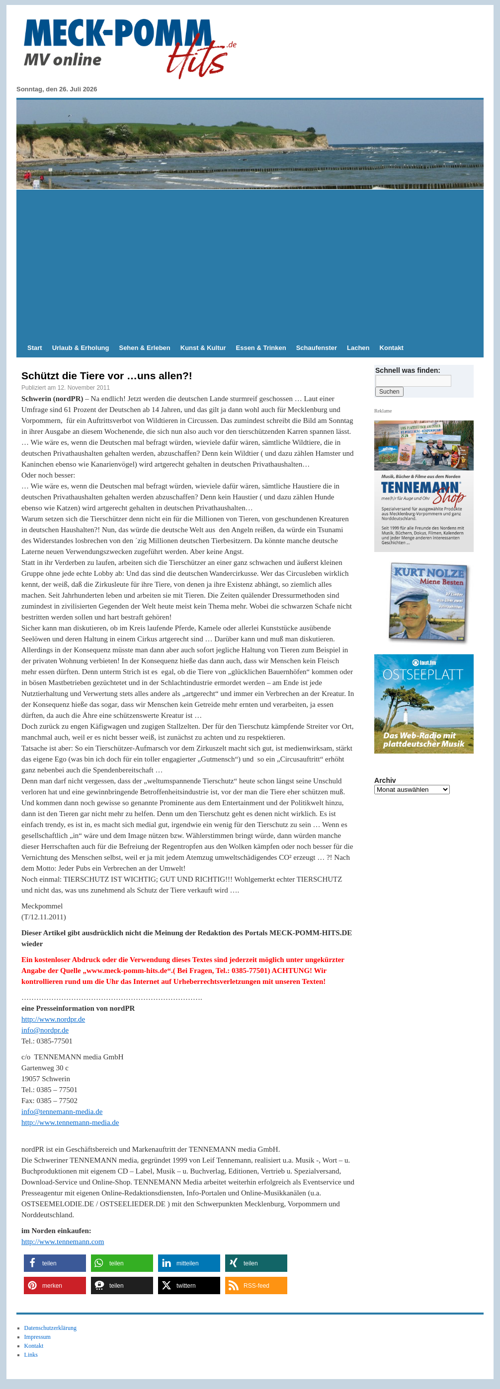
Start (34, 347)
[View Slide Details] (428, 603)
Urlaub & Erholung (80, 347)
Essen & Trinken (261, 347)
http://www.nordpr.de (53, 1019)
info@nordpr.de (45, 1030)
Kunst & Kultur (203, 347)
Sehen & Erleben (144, 347)
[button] (55, 1263)
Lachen (358, 347)
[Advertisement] (250, 264)
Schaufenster (316, 347)
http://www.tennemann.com (62, 1242)
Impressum (37, 1336)
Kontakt (392, 347)
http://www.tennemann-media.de (70, 1122)
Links (31, 1354)
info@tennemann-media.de (61, 1111)
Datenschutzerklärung (50, 1327)
